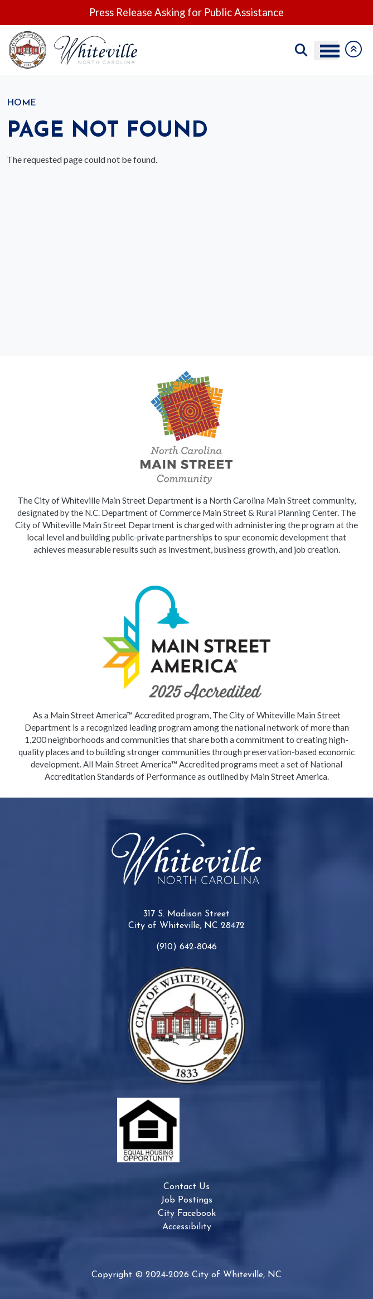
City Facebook (187, 1213)
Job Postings (186, 1200)
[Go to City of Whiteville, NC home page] (76, 36)
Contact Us (186, 1186)
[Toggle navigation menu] (326, 50)
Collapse (353, 49)
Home (21, 103)
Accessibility (186, 1227)
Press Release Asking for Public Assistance (186, 12)
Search (301, 50)
